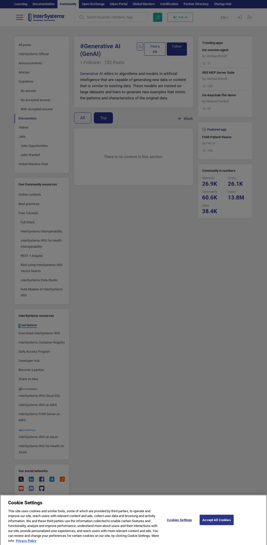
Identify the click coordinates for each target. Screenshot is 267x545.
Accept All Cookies (216, 524)
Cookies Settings (179, 524)
